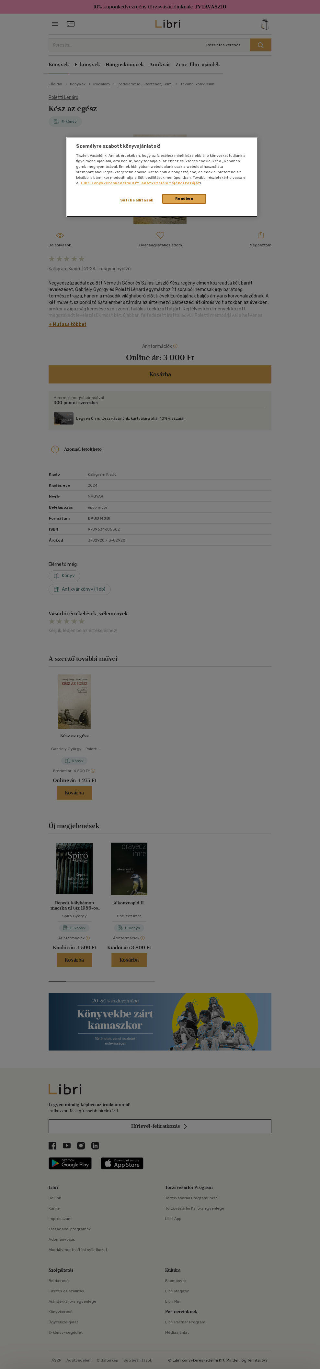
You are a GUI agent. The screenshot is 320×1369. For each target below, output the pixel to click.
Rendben (184, 198)
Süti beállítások (137, 200)
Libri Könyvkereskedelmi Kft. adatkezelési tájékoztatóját (140, 183)
